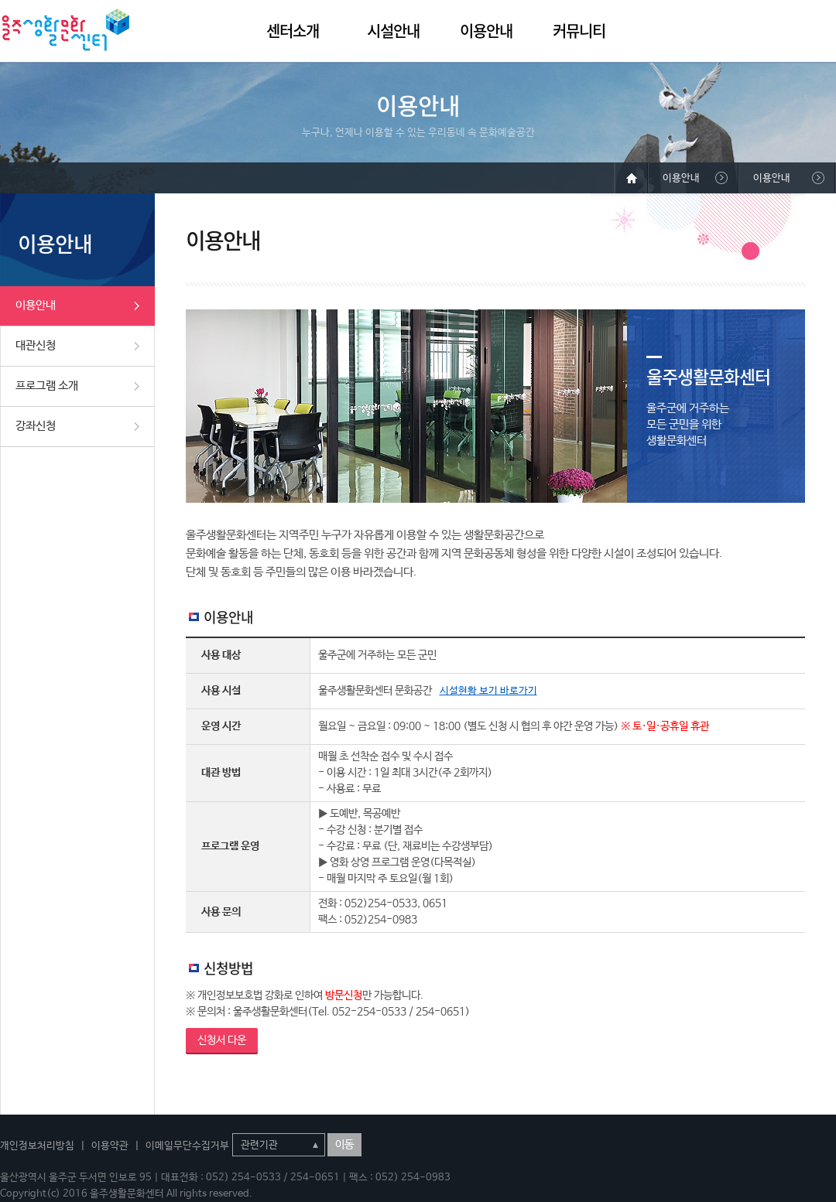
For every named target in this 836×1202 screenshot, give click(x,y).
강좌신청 (35, 425)
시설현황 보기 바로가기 (488, 691)
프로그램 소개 (46, 385)
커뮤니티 (579, 30)
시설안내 (393, 30)
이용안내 (486, 30)
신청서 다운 (221, 1040)
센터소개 (292, 30)
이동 (344, 1145)
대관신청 (35, 345)
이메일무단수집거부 (187, 1146)
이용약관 (109, 1146)
